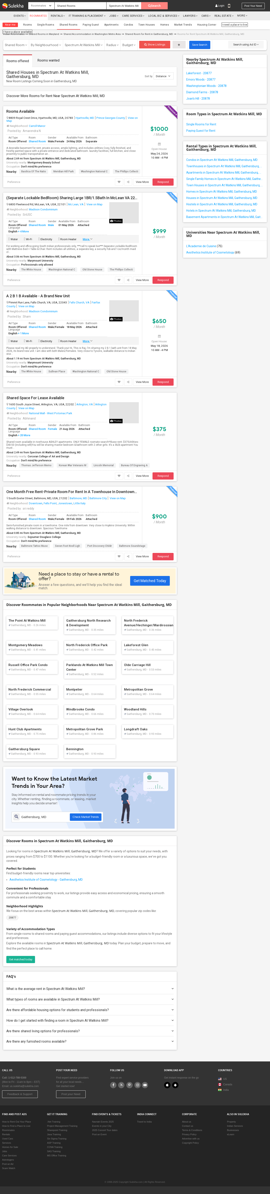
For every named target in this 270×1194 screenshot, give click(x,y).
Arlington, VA (84, 404)
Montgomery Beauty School (44, 162)
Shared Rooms (68, 24)
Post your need (253, 5)
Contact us (187, 1126)
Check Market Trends (86, 816)
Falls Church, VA (79, 302)
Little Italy (79, 503)
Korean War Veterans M (72, 465)
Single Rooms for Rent (201, 124)
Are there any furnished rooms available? (90, 1041)
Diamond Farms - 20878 (202, 91)
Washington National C (94, 171)
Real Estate (219, 15)
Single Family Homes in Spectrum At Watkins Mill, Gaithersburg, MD (225, 178)
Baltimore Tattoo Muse (34, 545)
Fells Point (50, 503)
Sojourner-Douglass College (44, 536)
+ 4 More (23, 231)
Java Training (54, 1134)
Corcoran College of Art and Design (48, 456)
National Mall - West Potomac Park (50, 413)
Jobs (109, 15)
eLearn (230, 1134)
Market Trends (183, 24)
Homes (164, 24)
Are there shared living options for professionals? (90, 1031)
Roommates (38, 15)
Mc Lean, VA (76, 204)
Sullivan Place (57, 371)
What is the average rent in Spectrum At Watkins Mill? (90, 989)
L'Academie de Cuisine (204, 245)
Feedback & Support (19, 1094)
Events (18, 15)
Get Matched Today (150, 580)
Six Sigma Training (56, 1138)
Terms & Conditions (192, 1130)
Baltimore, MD (78, 498)
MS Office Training (56, 1155)
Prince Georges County (110, 117)
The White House (31, 269)
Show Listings (154, 44)
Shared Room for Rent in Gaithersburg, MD (149, 34)
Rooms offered (17, 61)
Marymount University (40, 260)
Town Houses (146, 24)
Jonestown (65, 503)
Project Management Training (62, 1126)
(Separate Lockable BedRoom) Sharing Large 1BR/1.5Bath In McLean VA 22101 (72, 198)
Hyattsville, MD (85, 117)
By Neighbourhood (44, 45)
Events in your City (101, 1126)
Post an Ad (7, 1164)
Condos (128, 24)
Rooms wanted (48, 60)
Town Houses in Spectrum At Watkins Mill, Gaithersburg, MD (225, 185)
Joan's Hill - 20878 (198, 98)
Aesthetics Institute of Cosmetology (213, 252)
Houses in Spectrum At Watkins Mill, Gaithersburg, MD (221, 197)
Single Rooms (45, 24)
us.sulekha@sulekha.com (24, 1086)
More (238, 15)
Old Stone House (92, 269)
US (222, 1078)
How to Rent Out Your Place (16, 1121)
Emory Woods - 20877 (200, 79)
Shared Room (14, 45)
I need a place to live (234, 24)
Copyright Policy (190, 1143)
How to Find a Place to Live (16, 1126)
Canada (225, 1084)
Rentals (55, 15)
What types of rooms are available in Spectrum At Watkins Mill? (90, 999)
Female (52, 428)
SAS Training (54, 1151)
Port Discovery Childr (99, 545)
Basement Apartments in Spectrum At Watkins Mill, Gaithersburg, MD (225, 216)
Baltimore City (98, 498)
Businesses (233, 1130)
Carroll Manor (37, 125)
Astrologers (8, 1159)
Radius (111, 45)
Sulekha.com (5, 16)
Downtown (35, 503)
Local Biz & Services (159, 15)
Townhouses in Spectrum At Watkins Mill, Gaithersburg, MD (225, 166)
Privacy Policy (189, 1134)
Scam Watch (8, 1168)
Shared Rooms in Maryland (44, 34)
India (223, 1089)
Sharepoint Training (57, 1130)
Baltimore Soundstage (132, 545)
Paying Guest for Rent (200, 130)
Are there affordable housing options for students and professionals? (90, 1010)
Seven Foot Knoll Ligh (67, 545)
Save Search (199, 44)
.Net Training (53, 1121)
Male (51, 224)
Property (231, 1121)
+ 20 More (23, 435)
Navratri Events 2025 (103, 1121)
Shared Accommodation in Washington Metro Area (92, 34)
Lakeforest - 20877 (199, 72)
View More (142, 181)
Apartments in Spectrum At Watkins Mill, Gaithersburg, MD (225, 172)
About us (186, 1121)
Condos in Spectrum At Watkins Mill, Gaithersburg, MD (222, 159)
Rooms (27, 24)
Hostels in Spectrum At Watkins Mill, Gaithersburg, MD (221, 204)
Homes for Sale (10, 1147)
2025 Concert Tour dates (104, 1130)
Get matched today (20, 959)
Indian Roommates (13, 34)
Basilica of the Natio (33, 171)
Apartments (111, 24)
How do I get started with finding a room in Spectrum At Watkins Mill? (90, 1020)
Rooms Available (20, 111)
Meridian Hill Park (63, 171)
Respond (163, 181)
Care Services (129, 15)
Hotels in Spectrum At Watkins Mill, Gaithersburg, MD (221, 210)
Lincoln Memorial (104, 465)
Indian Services (235, 1126)
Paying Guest (90, 24)
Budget (127, 45)
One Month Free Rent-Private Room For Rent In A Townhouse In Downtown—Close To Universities (72, 491)
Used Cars (7, 1138)
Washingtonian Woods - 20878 (206, 85)
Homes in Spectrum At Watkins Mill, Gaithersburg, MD (221, 191)
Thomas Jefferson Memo (36, 465)
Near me (10, 24)
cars (201, 15)
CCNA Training (54, 1147)
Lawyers (186, 15)
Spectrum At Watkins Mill (82, 45)
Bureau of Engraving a (134, 465)
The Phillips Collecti (126, 171)
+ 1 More (23, 333)
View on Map (94, 204)
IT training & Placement (84, 15)
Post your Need (70, 1094)
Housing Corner (206, 24)
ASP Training (54, 1143)
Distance (163, 76)
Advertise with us (191, 1138)
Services (6, 1143)
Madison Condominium (43, 209)
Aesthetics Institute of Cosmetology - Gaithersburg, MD (46, 879)
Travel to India (144, 1121)
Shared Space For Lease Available (35, 398)
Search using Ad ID (246, 44)
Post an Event (99, 1134)
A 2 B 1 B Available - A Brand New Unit (38, 296)
